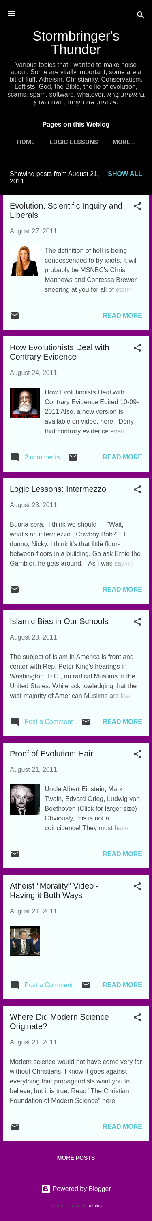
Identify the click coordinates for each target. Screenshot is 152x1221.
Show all (125, 173)
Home (26, 142)
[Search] (141, 16)
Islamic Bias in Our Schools (59, 621)
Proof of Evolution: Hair (51, 753)
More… (124, 142)
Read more (122, 315)
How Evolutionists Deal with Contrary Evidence (59, 352)
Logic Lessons (73, 142)
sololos (95, 1205)
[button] (137, 207)
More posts (76, 1157)
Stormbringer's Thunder (76, 42)
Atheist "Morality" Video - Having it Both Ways (54, 890)
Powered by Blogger (76, 1188)
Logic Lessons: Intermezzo (58, 489)
